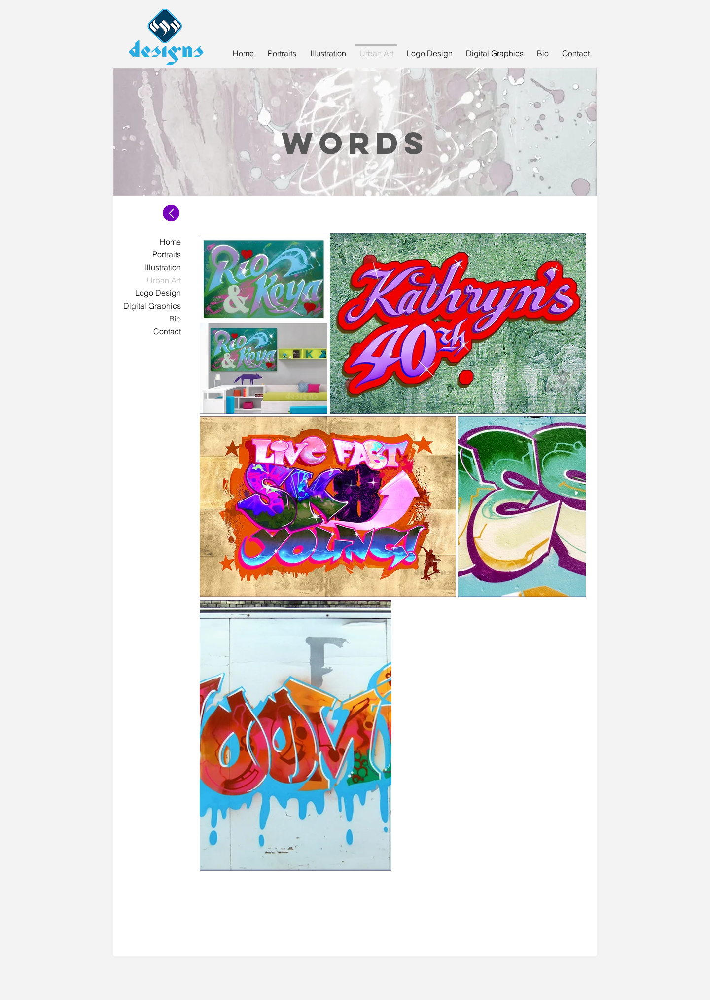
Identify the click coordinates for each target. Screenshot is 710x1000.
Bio (175, 318)
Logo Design (158, 293)
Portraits (166, 254)
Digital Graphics (152, 306)
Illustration (163, 267)
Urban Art (164, 280)
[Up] (171, 213)
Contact (167, 331)
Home (170, 242)
